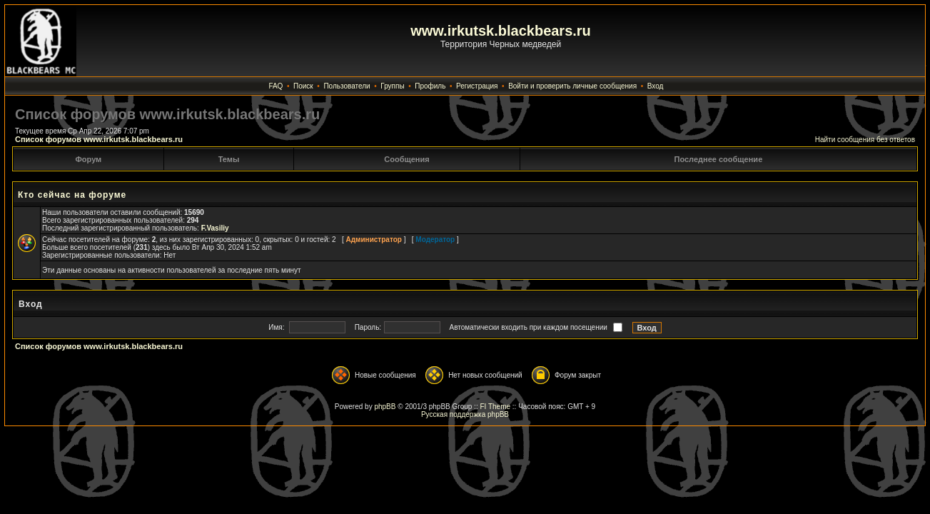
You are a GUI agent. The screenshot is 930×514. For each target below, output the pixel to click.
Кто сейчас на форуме (72, 195)
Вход (655, 86)
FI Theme (495, 406)
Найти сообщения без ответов (865, 139)
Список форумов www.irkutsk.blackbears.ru (99, 139)
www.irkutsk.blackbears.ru (500, 31)
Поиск (303, 86)
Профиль (430, 86)
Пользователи (346, 86)
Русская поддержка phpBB (465, 414)
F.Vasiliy (215, 228)
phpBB (384, 406)
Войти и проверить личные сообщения (572, 86)
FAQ (275, 86)
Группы (392, 86)
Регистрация (476, 86)
